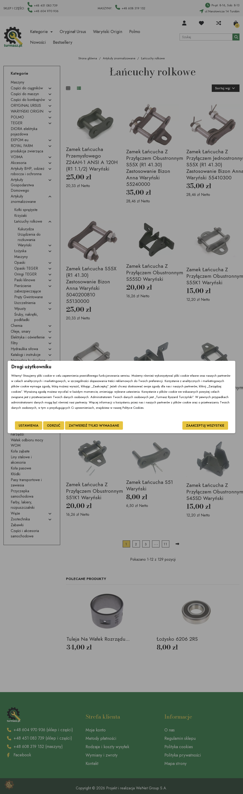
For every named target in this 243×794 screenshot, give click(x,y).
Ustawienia (28, 425)
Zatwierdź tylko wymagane (94, 425)
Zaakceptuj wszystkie (205, 425)
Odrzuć (53, 425)
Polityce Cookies (132, 407)
